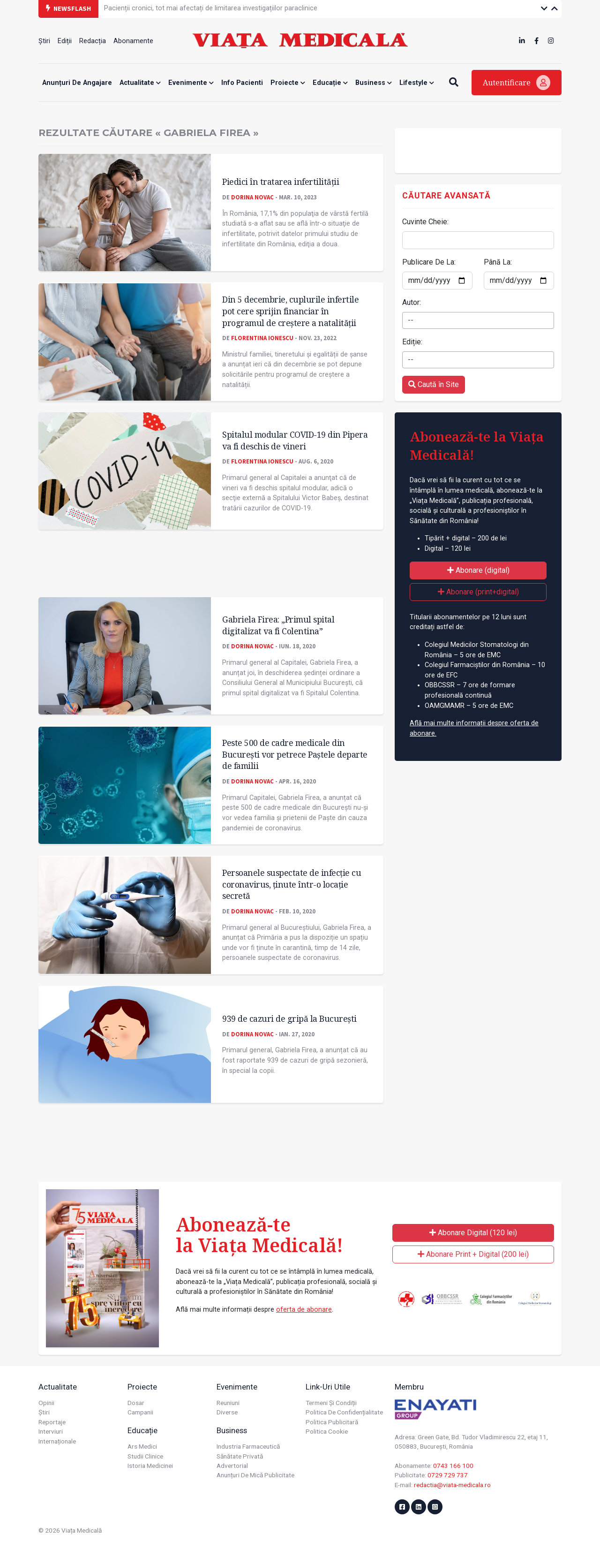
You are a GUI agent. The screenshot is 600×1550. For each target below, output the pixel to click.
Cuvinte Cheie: (425, 221)
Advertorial (232, 1465)
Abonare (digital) (478, 570)
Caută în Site (433, 384)
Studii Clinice (145, 1456)
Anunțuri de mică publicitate (255, 1475)
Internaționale (57, 1441)
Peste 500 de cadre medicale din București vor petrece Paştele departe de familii (295, 754)
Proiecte (287, 83)
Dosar (136, 1402)
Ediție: (412, 341)
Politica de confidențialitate (344, 1412)
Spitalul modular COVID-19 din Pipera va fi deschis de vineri (295, 440)
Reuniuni (228, 1402)
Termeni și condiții (331, 1402)
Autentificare (516, 82)
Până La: (498, 262)
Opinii (46, 1402)
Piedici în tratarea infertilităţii (280, 181)
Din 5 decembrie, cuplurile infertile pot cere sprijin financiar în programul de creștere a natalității (290, 311)
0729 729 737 (448, 1475)
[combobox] (478, 320)
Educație (330, 83)
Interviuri (50, 1431)
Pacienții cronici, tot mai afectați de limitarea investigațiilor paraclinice (210, 8)
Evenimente (191, 83)
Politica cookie (327, 1431)
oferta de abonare (304, 1310)
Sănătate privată (240, 1456)
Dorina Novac (252, 197)
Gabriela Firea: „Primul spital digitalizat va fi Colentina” (278, 625)
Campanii (140, 1412)
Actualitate (140, 83)
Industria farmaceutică (248, 1446)
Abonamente (133, 41)
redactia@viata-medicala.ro (452, 1485)
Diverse (227, 1412)
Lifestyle (416, 83)
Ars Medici (142, 1446)
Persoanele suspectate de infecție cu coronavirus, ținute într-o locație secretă (291, 884)
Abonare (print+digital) (478, 591)
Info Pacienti (242, 83)
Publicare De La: (429, 262)
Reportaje (52, 1422)
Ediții (65, 41)
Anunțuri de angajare (77, 83)
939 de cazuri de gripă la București (289, 1018)
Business (373, 83)
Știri (44, 41)
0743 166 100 (453, 1465)
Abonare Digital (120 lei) (473, 1232)
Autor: (411, 302)
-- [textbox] (410, 320)
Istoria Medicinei (150, 1465)
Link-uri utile (328, 1386)
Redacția (92, 41)
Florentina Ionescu (262, 338)
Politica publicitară (332, 1422)
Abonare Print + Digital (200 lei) (473, 1254)
